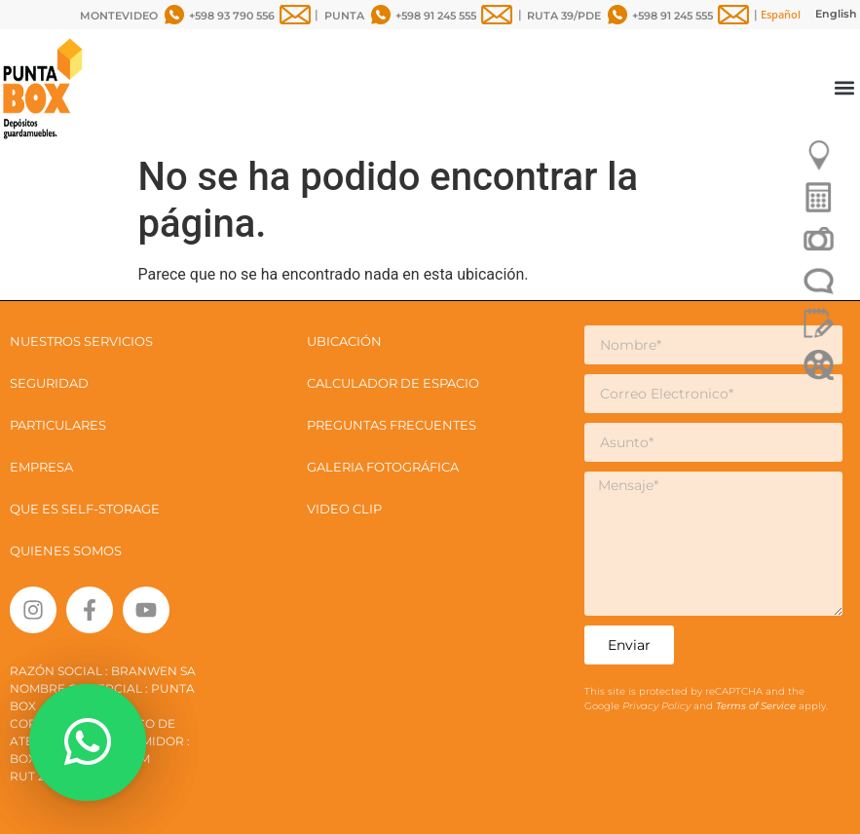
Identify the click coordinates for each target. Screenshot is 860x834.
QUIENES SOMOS (66, 550)
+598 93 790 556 (232, 15)
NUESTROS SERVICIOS (81, 341)
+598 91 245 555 (435, 15)
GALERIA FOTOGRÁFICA (383, 466)
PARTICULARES (58, 425)
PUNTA (344, 15)
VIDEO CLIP (344, 508)
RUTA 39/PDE (564, 15)
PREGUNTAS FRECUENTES (391, 425)
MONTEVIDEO (119, 15)
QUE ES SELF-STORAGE (85, 508)
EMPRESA (41, 466)
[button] (844, 88)
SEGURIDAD (49, 383)
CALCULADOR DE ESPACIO (393, 383)
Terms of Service (757, 706)
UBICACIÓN (344, 341)
